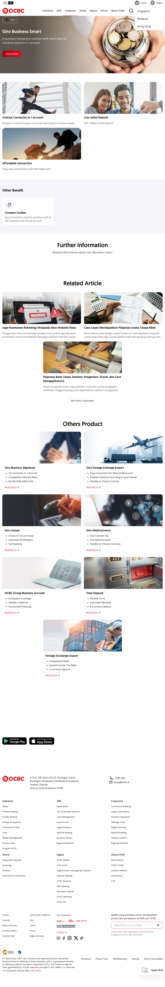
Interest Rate (8, 936)
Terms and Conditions (40, 915)
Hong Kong (144, 26)
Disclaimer (86, 959)
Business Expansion (120, 817)
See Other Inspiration (82, 400)
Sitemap (135, 959)
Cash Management (66, 817)
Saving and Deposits (12, 860)
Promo (5, 915)
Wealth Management (12, 838)
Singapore (143, 11)
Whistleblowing (120, 959)
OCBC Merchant (64, 896)
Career (33, 925)
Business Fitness (64, 838)
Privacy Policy (101, 959)
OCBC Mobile (63, 860)
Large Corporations (120, 811)
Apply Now (12, 54)
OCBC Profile (117, 865)
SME (59, 10)
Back (10, 19)
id (5, 3)
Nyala (5, 806)
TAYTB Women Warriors (68, 811)
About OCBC (118, 10)
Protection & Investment (14, 875)
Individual (47, 10)
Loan (4, 832)
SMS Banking (63, 886)
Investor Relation (119, 870)
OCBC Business (64, 881)
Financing (6, 865)
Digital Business (64, 827)
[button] (158, 925)
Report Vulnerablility (153, 959)
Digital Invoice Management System (74, 870)
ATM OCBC (62, 865)
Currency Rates (9, 930)
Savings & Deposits (11, 822)
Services (6, 870)
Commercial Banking (121, 806)
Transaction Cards (11, 827)
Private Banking (9, 817)
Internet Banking (64, 875)
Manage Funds (118, 822)
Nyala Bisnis (62, 806)
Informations (117, 860)
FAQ (32, 920)
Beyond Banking (64, 832)
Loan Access (63, 822)
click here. (35, 970)
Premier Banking (10, 811)
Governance (117, 875)
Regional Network (65, 843)
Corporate (70, 10)
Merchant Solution (65, 891)
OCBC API (61, 902)
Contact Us (62, 932)
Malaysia (142, 18)
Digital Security (37, 936)
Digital (93, 10)
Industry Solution (119, 838)
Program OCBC (9, 848)
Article (104, 10)
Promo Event (8, 843)
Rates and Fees (9, 925)
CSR (113, 881)
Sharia (82, 10)
